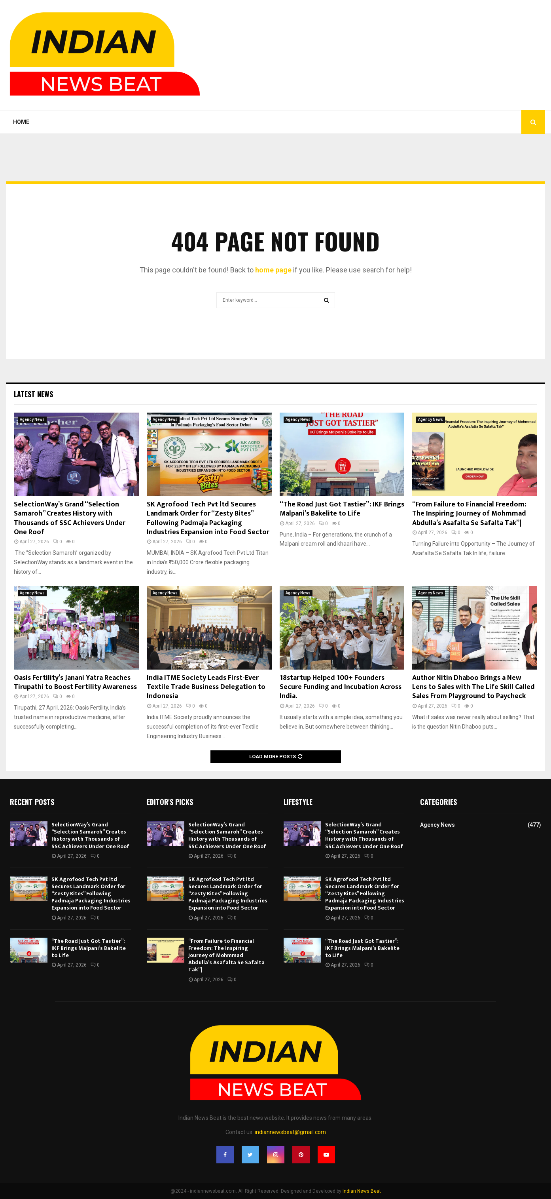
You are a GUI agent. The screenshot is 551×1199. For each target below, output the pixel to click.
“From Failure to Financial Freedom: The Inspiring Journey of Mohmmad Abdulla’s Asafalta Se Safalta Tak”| (469, 514)
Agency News (32, 419)
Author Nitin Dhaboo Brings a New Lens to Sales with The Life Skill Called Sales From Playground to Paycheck (473, 687)
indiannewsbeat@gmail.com (290, 1132)
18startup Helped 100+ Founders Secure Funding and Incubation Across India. (340, 687)
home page (273, 270)
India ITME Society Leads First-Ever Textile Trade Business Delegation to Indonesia (206, 687)
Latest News (33, 394)
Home (21, 122)
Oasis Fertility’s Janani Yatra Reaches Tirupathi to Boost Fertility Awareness (75, 682)
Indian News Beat (362, 1191)
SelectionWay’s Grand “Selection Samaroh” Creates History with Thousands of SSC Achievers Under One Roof (69, 518)
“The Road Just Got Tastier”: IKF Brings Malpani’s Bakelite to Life (342, 509)
